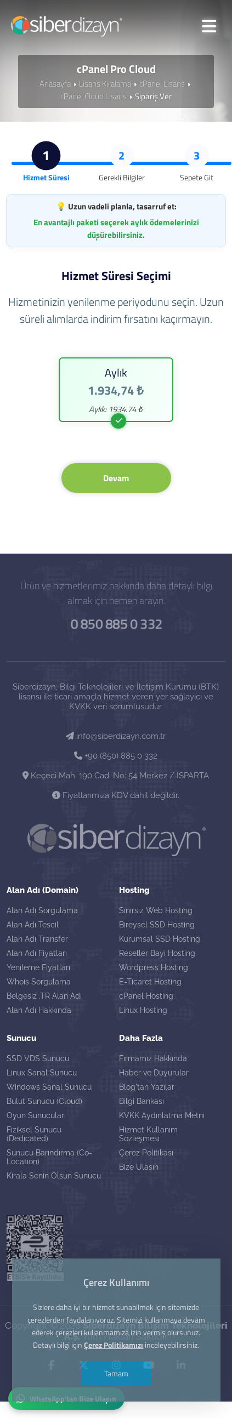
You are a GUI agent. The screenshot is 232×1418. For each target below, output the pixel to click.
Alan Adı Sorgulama (42, 910)
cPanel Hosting (146, 995)
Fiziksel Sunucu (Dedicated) (34, 1133)
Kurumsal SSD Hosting (159, 938)
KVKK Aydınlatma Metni (162, 1115)
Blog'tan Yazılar (146, 1086)
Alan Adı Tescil (33, 924)
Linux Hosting (143, 1009)
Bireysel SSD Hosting (157, 924)
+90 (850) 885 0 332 (115, 754)
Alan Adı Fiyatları (37, 952)
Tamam (116, 1373)
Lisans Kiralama (105, 82)
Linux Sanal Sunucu (42, 1072)
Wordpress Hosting (153, 967)
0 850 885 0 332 (116, 622)
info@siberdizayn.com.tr (116, 734)
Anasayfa (55, 82)
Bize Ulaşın (139, 1166)
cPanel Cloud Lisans (93, 95)
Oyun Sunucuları (36, 1115)
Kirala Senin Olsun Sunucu (54, 1175)
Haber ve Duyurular (154, 1072)
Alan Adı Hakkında (39, 1009)
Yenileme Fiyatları (38, 967)
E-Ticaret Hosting (150, 981)
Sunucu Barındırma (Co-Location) (49, 1156)
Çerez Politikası (146, 1152)
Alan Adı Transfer (37, 938)
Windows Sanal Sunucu (49, 1086)
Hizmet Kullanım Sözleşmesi (148, 1133)
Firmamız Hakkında (153, 1057)
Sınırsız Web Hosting (156, 910)
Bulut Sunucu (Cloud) (44, 1100)
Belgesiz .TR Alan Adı (44, 995)
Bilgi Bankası (141, 1100)
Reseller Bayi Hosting (157, 952)
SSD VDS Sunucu (38, 1057)
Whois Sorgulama (39, 981)
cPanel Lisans (162, 82)
